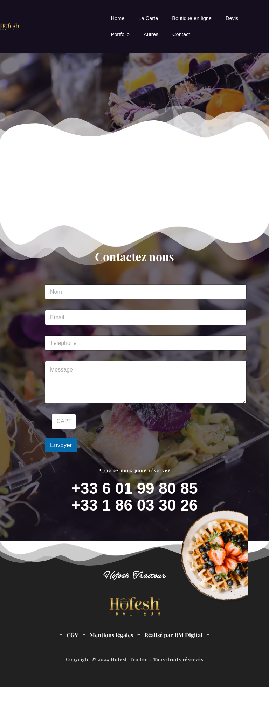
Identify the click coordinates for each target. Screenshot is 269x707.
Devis (232, 18)
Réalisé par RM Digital (173, 655)
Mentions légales (111, 655)
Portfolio (120, 34)
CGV (72, 655)
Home (117, 18)
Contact (181, 34)
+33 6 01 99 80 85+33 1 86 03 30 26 (134, 517)
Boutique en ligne (192, 18)
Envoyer (61, 465)
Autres (151, 34)
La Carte (148, 18)
